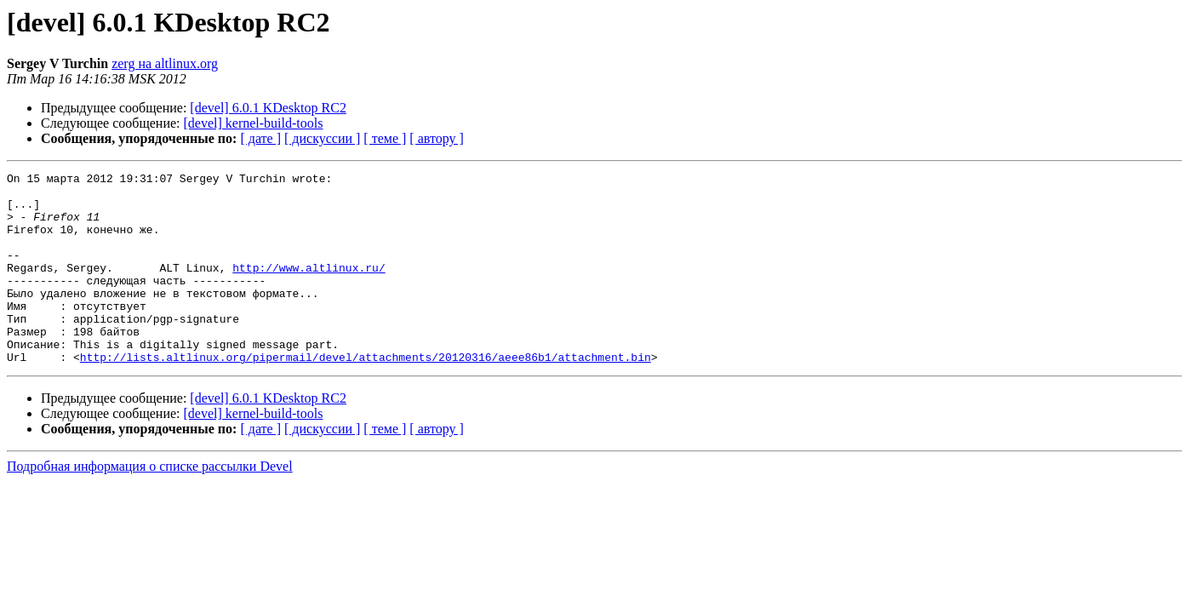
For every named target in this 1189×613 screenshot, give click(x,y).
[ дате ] (260, 138)
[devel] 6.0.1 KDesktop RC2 (268, 107)
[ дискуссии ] (322, 138)
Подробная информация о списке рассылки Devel (150, 504)
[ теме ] (384, 138)
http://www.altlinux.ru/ (308, 287)
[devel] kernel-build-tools (253, 123)
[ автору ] (436, 138)
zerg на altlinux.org (164, 63)
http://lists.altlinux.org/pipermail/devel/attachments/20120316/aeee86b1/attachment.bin (365, 395)
